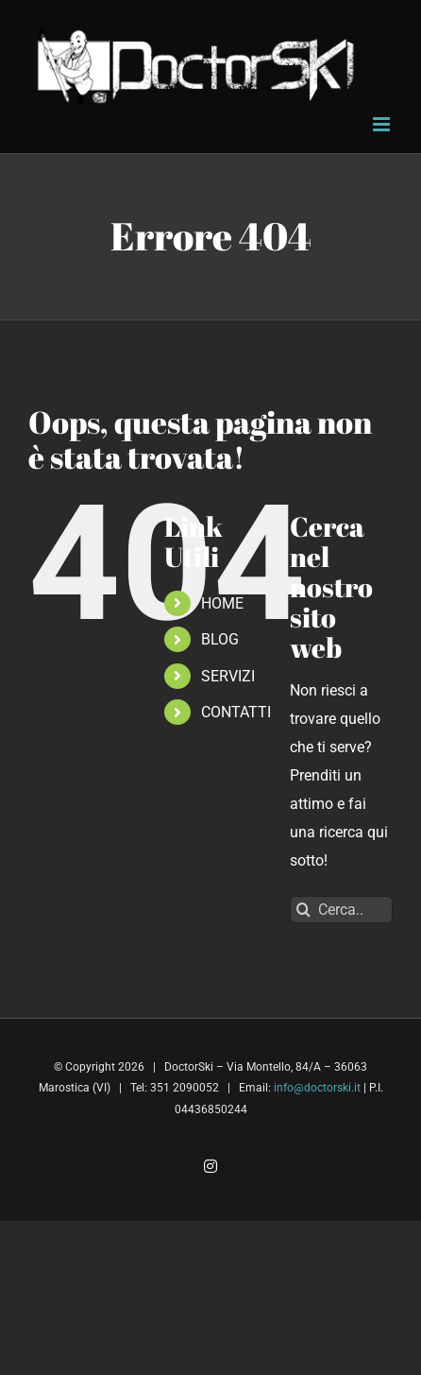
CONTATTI (236, 712)
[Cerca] (303, 909)
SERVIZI (228, 676)
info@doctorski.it (317, 1087)
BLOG (220, 639)
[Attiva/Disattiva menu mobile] (383, 124)
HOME (222, 603)
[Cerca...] (341, 909)
